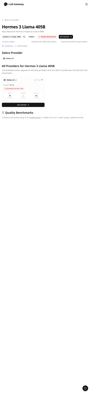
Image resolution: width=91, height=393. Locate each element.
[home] (14, 4)
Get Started (66, 37)
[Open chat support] (85, 388)
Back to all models (10, 20)
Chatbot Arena (36, 117)
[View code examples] (42, 80)
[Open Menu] (86, 4)
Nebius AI (8, 58)
